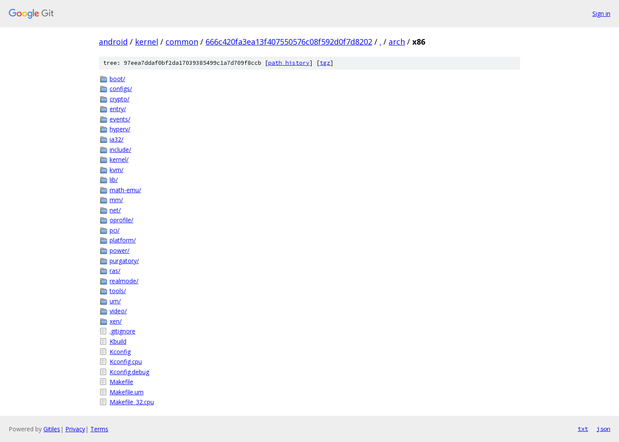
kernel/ (119, 159)
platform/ (123, 240)
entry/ (118, 109)
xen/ (116, 321)
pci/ (115, 230)
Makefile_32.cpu (132, 402)
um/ (115, 301)
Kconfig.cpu (126, 361)
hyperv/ (120, 129)
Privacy (75, 429)
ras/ (115, 270)
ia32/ (116, 139)
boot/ (117, 79)
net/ (115, 210)
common (181, 41)
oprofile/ (121, 220)
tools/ (118, 291)
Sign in (601, 13)
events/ (120, 119)
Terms (99, 429)
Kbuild (118, 341)
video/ (118, 311)
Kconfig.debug (129, 372)
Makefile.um (127, 392)
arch (397, 41)
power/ (119, 250)
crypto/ (119, 99)
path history (289, 63)
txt (583, 429)
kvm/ (116, 170)
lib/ (114, 180)
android (113, 41)
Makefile (121, 382)
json (603, 429)
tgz (325, 63)
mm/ (116, 200)
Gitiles (51, 429)
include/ (120, 149)
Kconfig (120, 352)
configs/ (121, 89)
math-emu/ (125, 190)
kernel (146, 41)
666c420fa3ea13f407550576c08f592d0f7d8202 (288, 41)
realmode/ (124, 281)
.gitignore (122, 331)
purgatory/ (124, 261)
